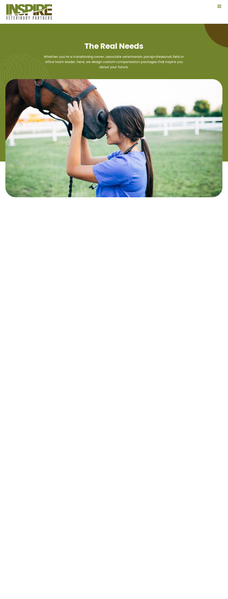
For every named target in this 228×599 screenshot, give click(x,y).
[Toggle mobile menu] (219, 6)
